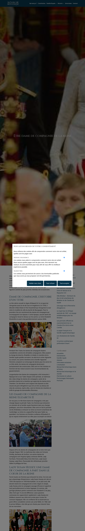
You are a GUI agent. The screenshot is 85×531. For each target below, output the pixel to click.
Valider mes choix (35, 283)
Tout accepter (64, 283)
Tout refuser (50, 283)
